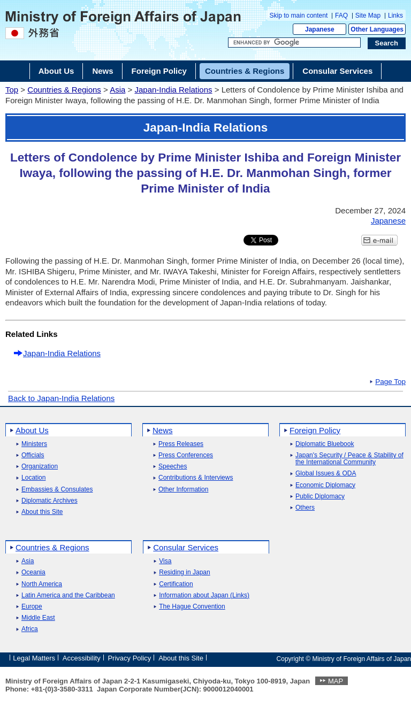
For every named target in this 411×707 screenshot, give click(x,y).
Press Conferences (185, 455)
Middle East (38, 617)
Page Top (390, 382)
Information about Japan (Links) (204, 595)
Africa (29, 629)
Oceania (33, 572)
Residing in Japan (184, 572)
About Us (32, 430)
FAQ (341, 15)
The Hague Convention (192, 606)
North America (41, 584)
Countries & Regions (64, 89)
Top (11, 89)
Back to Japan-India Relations (61, 398)
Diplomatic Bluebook (324, 444)
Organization (39, 466)
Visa (165, 561)
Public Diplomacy (320, 496)
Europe (31, 606)
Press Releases (180, 444)
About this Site (42, 512)
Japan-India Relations (173, 89)
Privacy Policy (129, 658)
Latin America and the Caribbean (68, 595)
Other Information (183, 489)
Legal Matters (34, 658)
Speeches (172, 466)
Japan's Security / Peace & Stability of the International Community (349, 459)
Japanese (319, 29)
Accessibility (82, 658)
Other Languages (377, 29)
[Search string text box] (294, 42)
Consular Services (185, 547)
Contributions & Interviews (195, 477)
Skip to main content (299, 15)
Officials (32, 455)
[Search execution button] (387, 43)
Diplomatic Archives (49, 500)
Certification (176, 584)
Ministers (34, 444)
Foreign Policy (315, 430)
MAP (335, 681)
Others (305, 507)
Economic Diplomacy (325, 485)
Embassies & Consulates (57, 489)
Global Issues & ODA (325, 473)
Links (395, 15)
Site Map (367, 15)
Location (33, 477)
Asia (117, 89)
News (163, 430)
